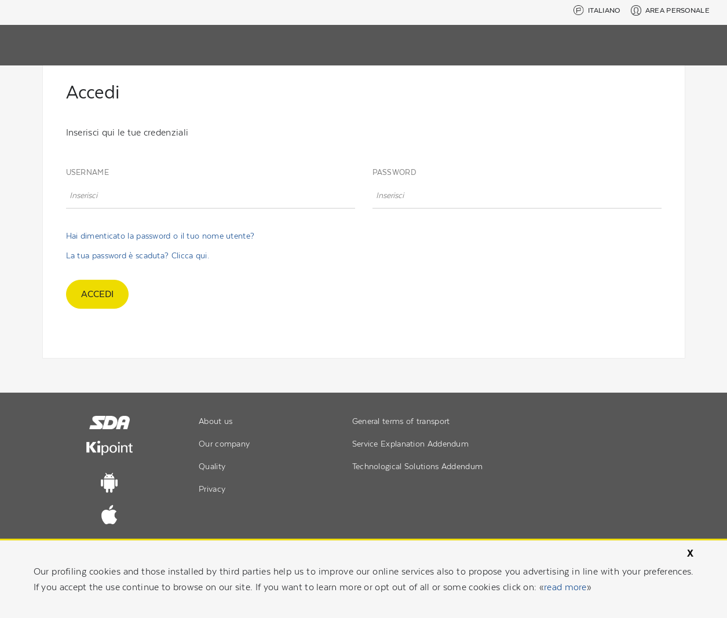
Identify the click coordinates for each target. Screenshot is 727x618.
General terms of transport (401, 421)
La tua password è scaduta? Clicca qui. (137, 255)
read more (565, 587)
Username (87, 172)
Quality (212, 466)
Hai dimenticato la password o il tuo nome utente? (160, 235)
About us (215, 421)
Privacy (212, 488)
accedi (97, 293)
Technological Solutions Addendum (417, 466)
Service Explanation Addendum (410, 443)
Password (394, 172)
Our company (224, 443)
